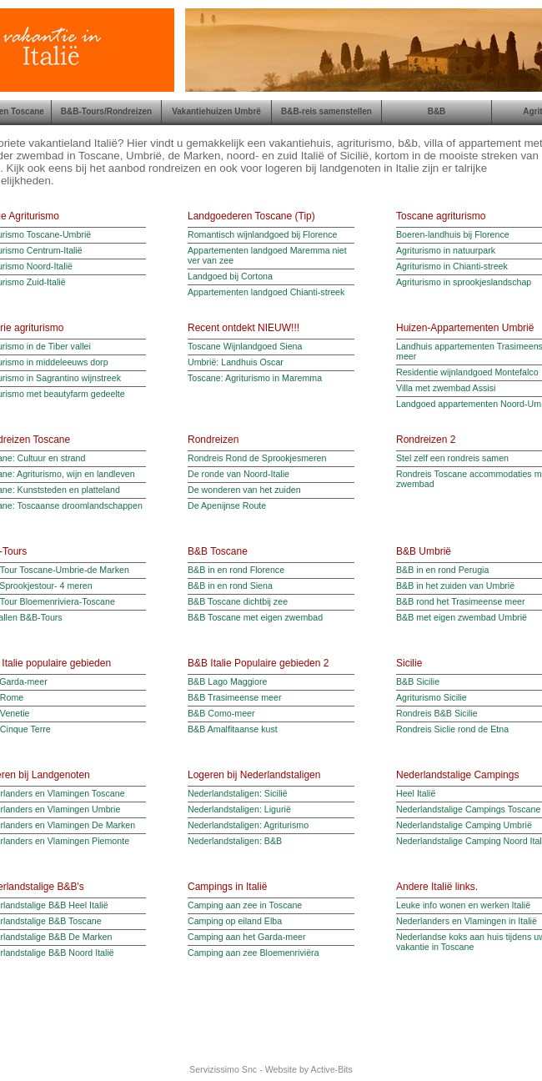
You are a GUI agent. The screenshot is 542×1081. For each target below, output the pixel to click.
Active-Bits (332, 1069)
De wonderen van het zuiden (244, 490)
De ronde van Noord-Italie (238, 474)
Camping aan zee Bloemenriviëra (253, 953)
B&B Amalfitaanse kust (233, 729)
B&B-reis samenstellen (326, 111)
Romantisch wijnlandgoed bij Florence (262, 234)
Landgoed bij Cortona (230, 276)
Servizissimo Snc (223, 1069)
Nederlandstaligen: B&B (235, 841)
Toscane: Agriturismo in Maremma (255, 378)
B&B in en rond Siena (230, 586)
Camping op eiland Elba (235, 921)
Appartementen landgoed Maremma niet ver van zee (267, 255)
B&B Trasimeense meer (235, 697)
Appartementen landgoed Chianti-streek (266, 292)
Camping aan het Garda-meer (247, 937)
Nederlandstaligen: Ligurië (239, 809)
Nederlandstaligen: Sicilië (238, 793)
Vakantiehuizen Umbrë (216, 111)
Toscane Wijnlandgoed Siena (245, 346)
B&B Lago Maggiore (227, 681)
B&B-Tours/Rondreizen (106, 111)
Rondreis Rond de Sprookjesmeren (257, 458)
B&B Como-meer (221, 713)
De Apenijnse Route (227, 505)
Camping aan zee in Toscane (245, 905)
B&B (437, 111)
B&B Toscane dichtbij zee (238, 601)
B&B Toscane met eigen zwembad (255, 617)
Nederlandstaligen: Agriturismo (248, 825)
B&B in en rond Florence (236, 570)
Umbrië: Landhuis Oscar (236, 362)
